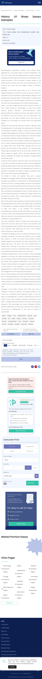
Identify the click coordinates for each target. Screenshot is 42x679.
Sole (38, 32)
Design (14, 32)
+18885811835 (27, 673)
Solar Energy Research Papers (7, 569)
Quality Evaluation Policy (8, 655)
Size (19, 321)
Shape (19, 318)
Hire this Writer (21, 431)
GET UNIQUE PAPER (21, 391)
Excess (32, 321)
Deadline (6, 472)
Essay (13, 29)
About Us (4, 631)
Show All (9, 603)
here (32, 663)
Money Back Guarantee (8, 651)
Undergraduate (30, 446)
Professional (29, 451)
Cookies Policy (5, 644)
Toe (9, 34)
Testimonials (5, 628)
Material (10, 324)
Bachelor (12, 451)
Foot (18, 32)
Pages (28, 467)
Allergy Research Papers (34, 590)
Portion (4, 321)
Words (35, 467)
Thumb (4, 324)
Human (24, 318)
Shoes (9, 32)
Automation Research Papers (20, 595)
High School (12, 446)
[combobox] (21, 460)
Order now (21, 62)
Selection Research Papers (34, 569)
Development (25, 32)
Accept (12, 667)
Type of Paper (7, 456)
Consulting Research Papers (34, 579)
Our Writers (4, 634)
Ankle (13, 318)
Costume (24, 324)
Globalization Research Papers (21, 573)
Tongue (17, 324)
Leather (33, 32)
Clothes (30, 324)
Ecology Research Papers (6, 579)
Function (31, 318)
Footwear (25, 321)
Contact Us (4, 624)
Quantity (6, 464)
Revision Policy (5, 648)
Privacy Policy (5, 641)
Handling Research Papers (20, 584)
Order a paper (21, 524)
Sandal (5, 34)
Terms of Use (5, 638)
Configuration (12, 321)
